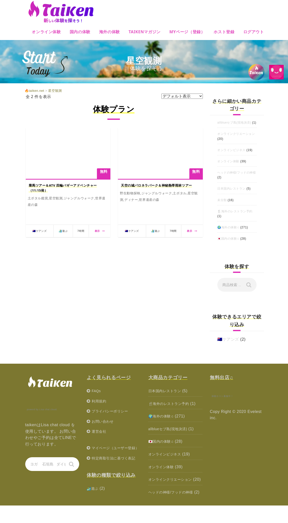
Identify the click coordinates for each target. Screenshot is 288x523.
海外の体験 (109, 32)
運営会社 (100, 436)
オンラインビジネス (231, 155)
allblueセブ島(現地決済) (234, 122)
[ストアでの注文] (182, 96)
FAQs (97, 395)
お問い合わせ (104, 426)
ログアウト (253, 32)
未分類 (222, 205)
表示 (100, 231)
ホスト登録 (224, 32)
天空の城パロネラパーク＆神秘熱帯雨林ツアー (156, 185)
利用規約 (100, 406)
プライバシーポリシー (112, 416)
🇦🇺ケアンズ (228, 344)
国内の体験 (80, 32)
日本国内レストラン (231, 193)
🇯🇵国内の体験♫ (228, 243)
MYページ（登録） (187, 32)
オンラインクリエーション (236, 139)
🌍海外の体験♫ (228, 232)
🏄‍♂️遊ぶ (93, 506)
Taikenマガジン (145, 32)
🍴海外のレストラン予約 (235, 216)
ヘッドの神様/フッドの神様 (236, 177)
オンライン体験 (46, 32)
